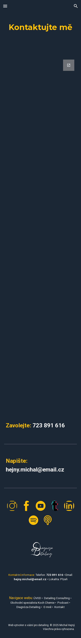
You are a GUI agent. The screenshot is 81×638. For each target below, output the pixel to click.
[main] (40, 27)
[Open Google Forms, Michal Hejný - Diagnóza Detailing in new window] (68, 65)
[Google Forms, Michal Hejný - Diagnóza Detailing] (40, 234)
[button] (5, 6)
